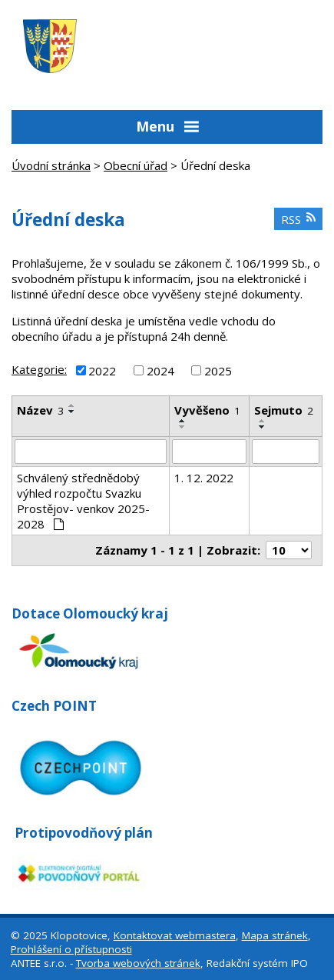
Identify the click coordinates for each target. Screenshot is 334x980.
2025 (218, 370)
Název (40, 410)
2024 (160, 370)
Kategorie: (39, 369)
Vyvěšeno (207, 410)
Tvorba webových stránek (138, 963)
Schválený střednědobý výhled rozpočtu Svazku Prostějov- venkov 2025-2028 (83, 501)
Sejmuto (283, 410)
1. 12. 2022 (203, 477)
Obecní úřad (135, 165)
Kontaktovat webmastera (175, 935)
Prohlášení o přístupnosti (71, 949)
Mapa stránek (275, 935)
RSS (298, 219)
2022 (102, 370)
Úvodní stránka (51, 165)
